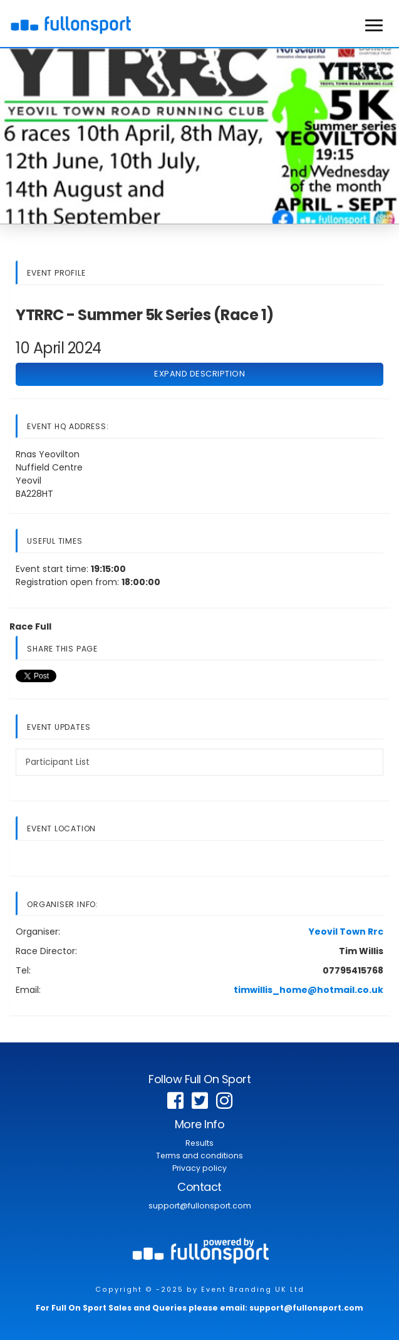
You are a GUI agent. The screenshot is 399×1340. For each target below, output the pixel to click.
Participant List (58, 762)
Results (199, 1143)
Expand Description (199, 374)
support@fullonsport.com (199, 1205)
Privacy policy (199, 1168)
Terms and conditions (199, 1155)
